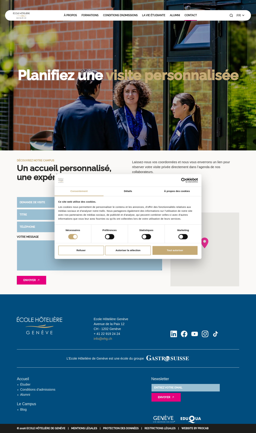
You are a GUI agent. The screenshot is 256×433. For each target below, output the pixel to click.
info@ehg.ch (103, 338)
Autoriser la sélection (128, 250)
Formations (89, 15)
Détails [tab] (128, 191)
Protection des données (121, 428)
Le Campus (26, 404)
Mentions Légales (84, 428)
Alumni (175, 15)
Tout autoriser (175, 250)
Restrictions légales (160, 428)
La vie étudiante (153, 15)
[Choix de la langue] (241, 15)
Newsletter (160, 379)
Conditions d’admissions (120, 15)
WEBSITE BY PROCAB (194, 428)
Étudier (25, 384)
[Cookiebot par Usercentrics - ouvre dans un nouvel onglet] (183, 180)
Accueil (23, 379)
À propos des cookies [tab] (177, 191)
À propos (70, 15)
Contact (190, 15)
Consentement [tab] (79, 191)
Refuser (81, 250)
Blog (23, 409)
